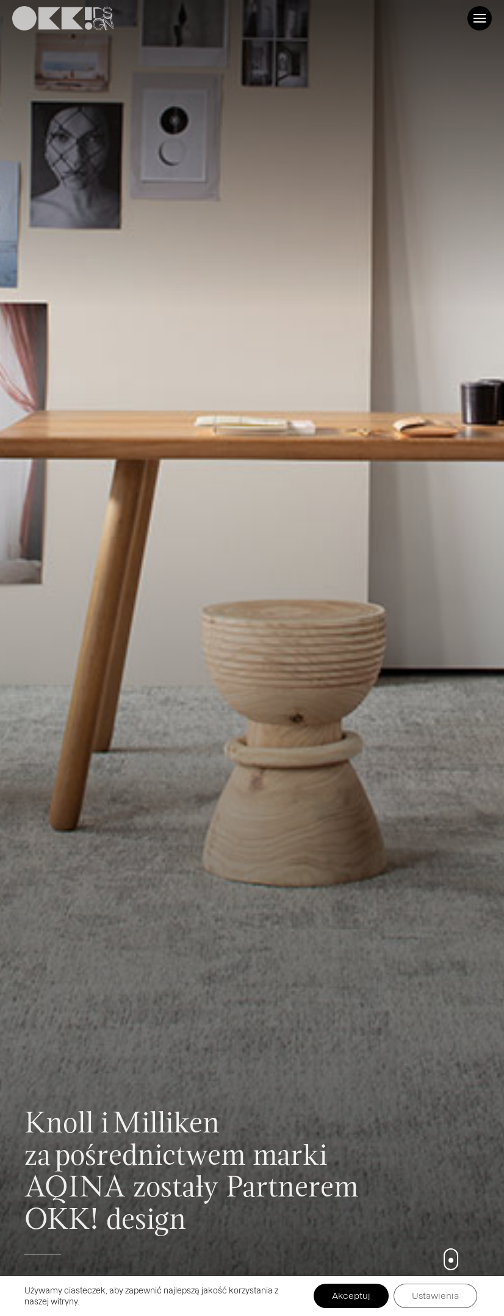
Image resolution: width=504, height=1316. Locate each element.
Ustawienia (435, 1295)
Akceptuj (351, 1295)
